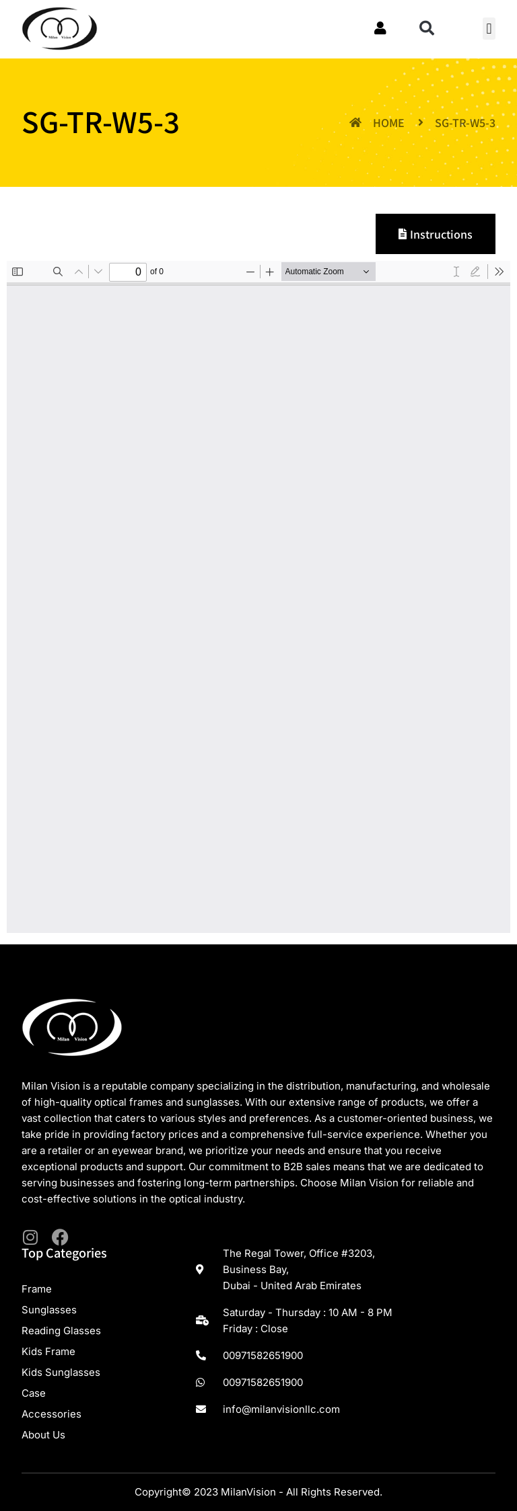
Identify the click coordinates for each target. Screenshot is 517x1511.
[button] (426, 28)
